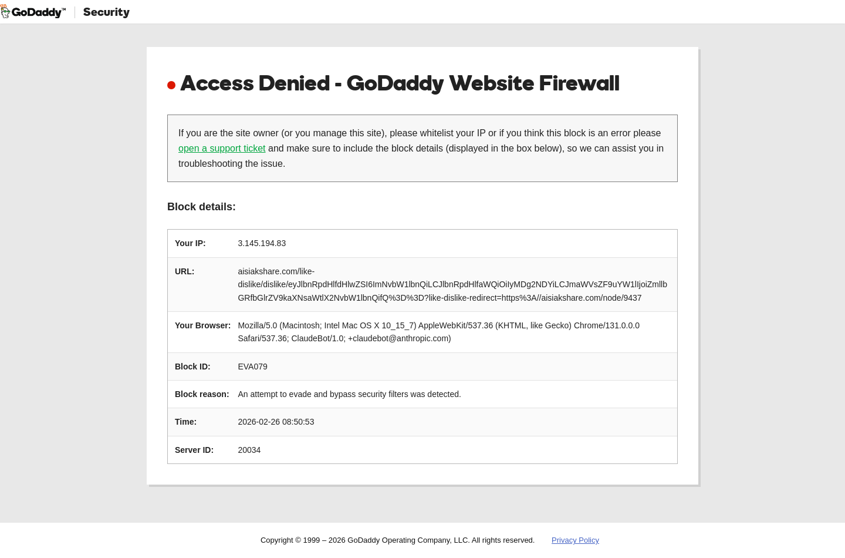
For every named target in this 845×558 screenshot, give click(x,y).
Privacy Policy (575, 540)
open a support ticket (222, 148)
